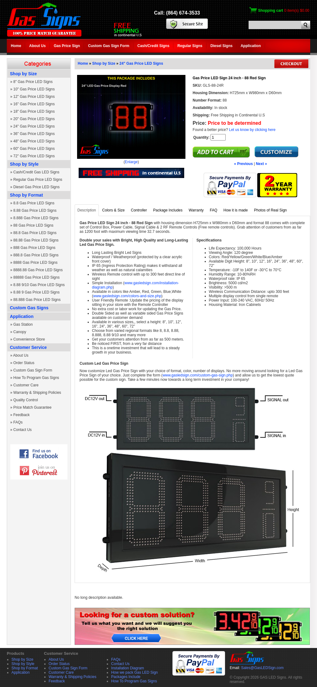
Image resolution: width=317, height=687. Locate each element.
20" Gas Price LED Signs (34, 119)
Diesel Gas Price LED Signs (36, 187)
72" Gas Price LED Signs (34, 156)
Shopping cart (270, 10)
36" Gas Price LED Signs (34, 134)
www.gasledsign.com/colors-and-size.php (127, 296)
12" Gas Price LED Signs (34, 96)
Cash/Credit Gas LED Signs (36, 172)
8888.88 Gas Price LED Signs (38, 270)
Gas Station (23, 324)
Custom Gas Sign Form (108, 46)
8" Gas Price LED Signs (33, 82)
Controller (139, 210)
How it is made (236, 210)
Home (16, 46)
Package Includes (168, 210)
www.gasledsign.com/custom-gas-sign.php (198, 375)
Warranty (196, 210)
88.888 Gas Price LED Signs (37, 300)
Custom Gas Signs (29, 307)
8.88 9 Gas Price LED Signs (36, 292)
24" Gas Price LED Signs (34, 126)
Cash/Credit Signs (153, 46)
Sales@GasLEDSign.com (262, 668)
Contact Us (22, 430)
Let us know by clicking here (252, 130)
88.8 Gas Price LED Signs (34, 233)
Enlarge (131, 162)
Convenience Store (29, 339)
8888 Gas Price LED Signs (35, 262)
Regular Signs (189, 46)
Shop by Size (23, 73)
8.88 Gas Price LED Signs (34, 210)
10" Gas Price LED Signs (34, 89)
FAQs (18, 422)
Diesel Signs (221, 46)
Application (251, 46)
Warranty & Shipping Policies (37, 392)
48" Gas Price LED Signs (34, 141)
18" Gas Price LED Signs (34, 111)
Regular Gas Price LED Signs (37, 179)
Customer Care (25, 385)
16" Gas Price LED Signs (34, 104)
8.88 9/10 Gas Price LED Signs (39, 285)
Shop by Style (24, 164)
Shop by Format (26, 195)
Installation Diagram (127, 668)
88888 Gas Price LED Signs (36, 277)
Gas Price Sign (67, 46)
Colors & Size (113, 210)
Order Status (23, 363)
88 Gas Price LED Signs (33, 225)
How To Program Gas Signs (36, 378)
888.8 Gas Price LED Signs (36, 255)
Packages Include (126, 677)
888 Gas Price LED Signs (34, 248)
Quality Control (25, 400)
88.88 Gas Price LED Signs (36, 240)
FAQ (213, 210)
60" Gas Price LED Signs (34, 148)
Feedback (21, 415)
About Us (37, 46)
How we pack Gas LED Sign (134, 672)
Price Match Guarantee (32, 407)
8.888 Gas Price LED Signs (36, 218)
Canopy (19, 332)
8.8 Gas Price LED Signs (33, 203)
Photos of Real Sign (270, 210)
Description (86, 210)
